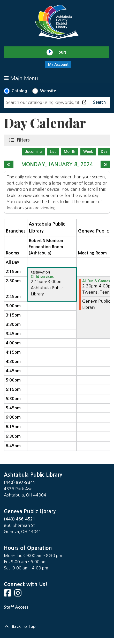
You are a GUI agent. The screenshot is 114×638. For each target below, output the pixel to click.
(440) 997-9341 (19, 482)
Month (69, 151)
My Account (58, 64)
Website (48, 91)
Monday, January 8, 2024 (57, 164)
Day (104, 151)
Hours (63, 52)
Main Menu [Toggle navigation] (21, 78)
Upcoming (33, 151)
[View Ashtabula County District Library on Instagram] (18, 594)
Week (88, 151)
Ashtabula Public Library (33, 474)
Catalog (19, 91)
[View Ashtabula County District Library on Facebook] (8, 594)
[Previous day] (8, 164)
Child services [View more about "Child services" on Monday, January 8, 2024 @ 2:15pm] (42, 276)
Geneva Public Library (30, 511)
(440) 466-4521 (19, 519)
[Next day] (105, 164)
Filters (24, 139)
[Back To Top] (57, 626)
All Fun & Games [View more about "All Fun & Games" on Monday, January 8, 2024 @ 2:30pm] (96, 281)
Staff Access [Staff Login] (16, 607)
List (53, 151)
